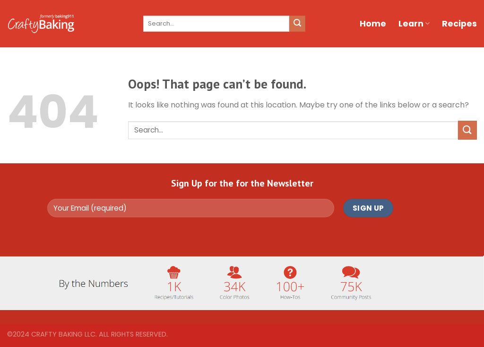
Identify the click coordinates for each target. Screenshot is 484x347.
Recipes (459, 23)
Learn (414, 23)
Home (373, 23)
